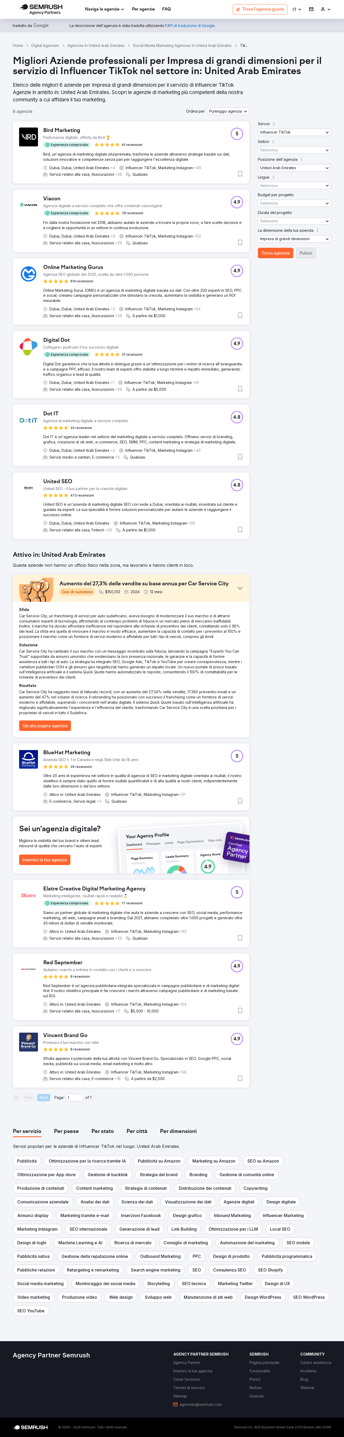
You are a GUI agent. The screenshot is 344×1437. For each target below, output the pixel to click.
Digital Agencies (45, 45)
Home (18, 45)
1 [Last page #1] (90, 1097)
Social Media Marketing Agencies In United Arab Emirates (182, 45)
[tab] (27, 1131)
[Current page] (74, 1097)
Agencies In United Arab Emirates (96, 45)
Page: (59, 1097)
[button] (297, 9)
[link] (143, 9)
